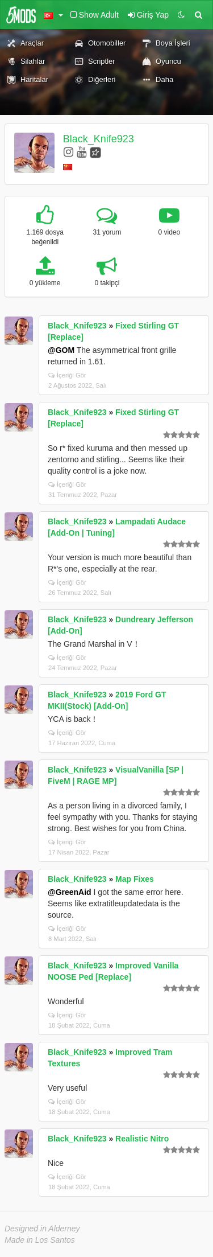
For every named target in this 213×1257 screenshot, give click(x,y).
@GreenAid (69, 892)
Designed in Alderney (42, 1228)
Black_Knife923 (98, 139)
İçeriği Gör (67, 375)
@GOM (61, 350)
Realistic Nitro (142, 1138)
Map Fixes (134, 879)
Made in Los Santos (40, 1239)
